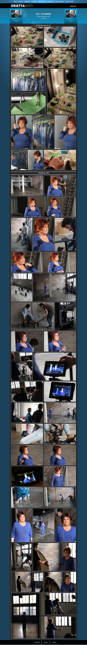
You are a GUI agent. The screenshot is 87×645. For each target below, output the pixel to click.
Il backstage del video (43, 16)
